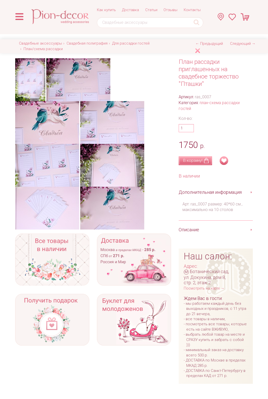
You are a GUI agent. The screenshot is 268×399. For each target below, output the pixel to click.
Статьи (151, 10)
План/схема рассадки (43, 49)
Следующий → (243, 43)
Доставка (130, 10)
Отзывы (170, 10)
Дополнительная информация (210, 192)
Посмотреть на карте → (204, 288)
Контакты (192, 10)
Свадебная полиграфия (87, 43)
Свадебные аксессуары (40, 43)
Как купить (106, 10)
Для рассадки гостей (131, 43)
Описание (189, 229)
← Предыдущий (209, 43)
